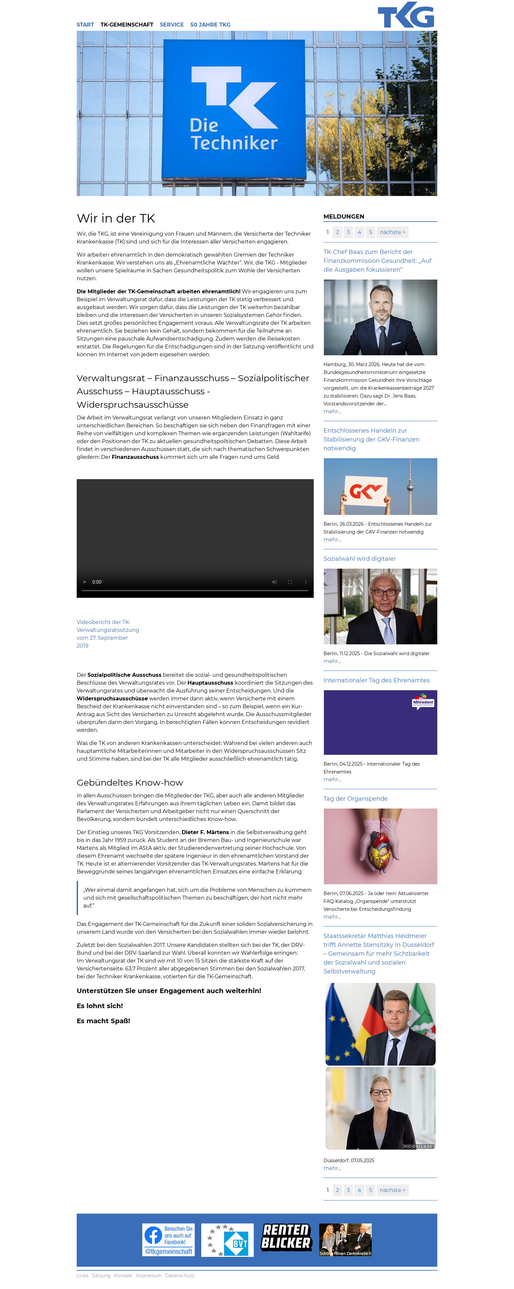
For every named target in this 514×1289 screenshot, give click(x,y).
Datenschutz (179, 1276)
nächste (391, 232)
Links (83, 1276)
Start (85, 25)
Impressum (149, 1276)
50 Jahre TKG (210, 25)
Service (172, 25)
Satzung (101, 1276)
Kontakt (123, 1276)
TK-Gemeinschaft (127, 25)
